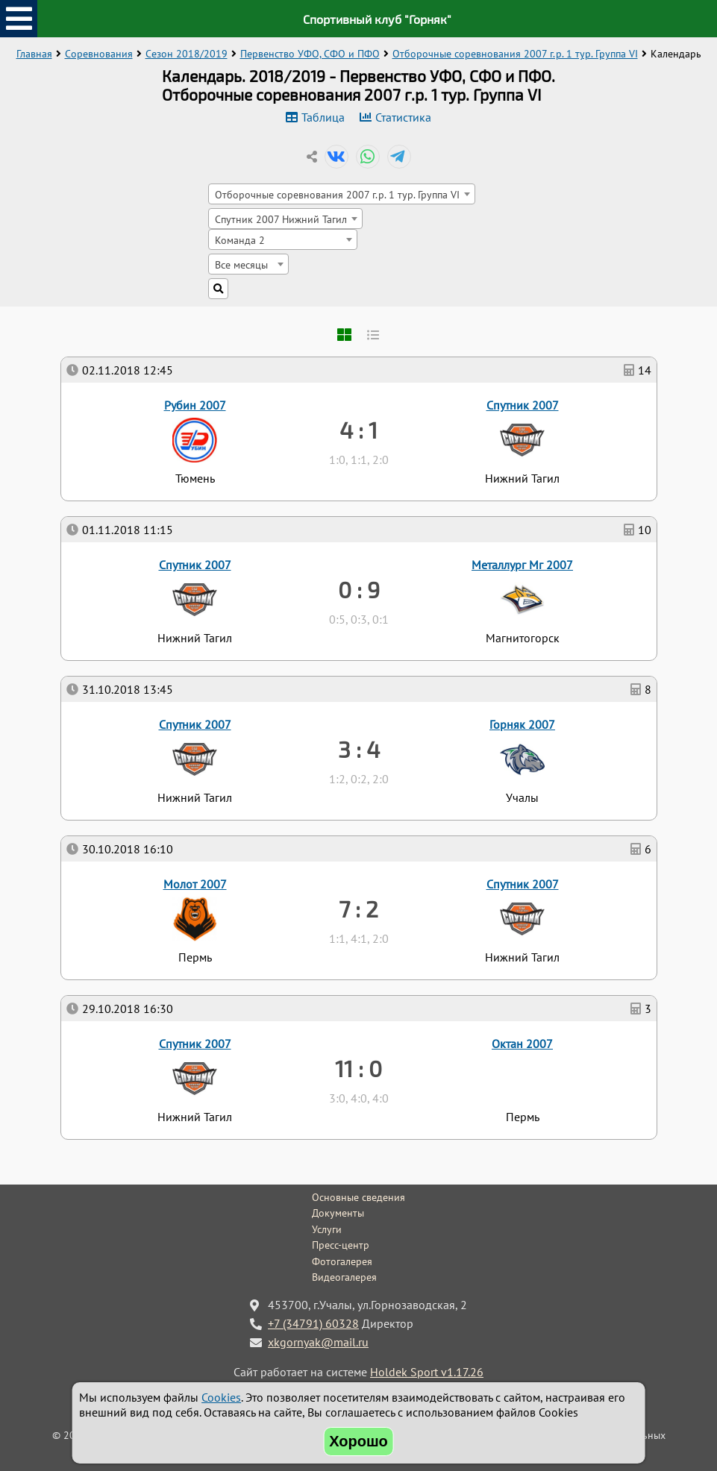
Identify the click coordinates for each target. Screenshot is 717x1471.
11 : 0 (358, 1068)
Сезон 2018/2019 (186, 53)
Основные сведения (358, 1197)
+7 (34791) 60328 (313, 1323)
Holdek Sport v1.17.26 (426, 1371)
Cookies (221, 1397)
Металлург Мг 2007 (522, 564)
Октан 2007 (522, 1043)
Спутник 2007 (195, 1043)
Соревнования (99, 53)
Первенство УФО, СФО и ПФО (310, 53)
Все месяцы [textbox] (241, 264)
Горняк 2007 (522, 724)
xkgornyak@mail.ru (318, 1342)
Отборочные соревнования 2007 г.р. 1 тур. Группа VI (515, 53)
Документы (338, 1213)
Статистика (403, 117)
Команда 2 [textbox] (240, 240)
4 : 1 (358, 429)
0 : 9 (359, 589)
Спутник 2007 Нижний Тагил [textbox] (281, 219)
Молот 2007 (195, 883)
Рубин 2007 (195, 405)
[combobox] (341, 194)
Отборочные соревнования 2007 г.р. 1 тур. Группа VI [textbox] (337, 194)
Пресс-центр (340, 1245)
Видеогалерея (344, 1277)
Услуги (327, 1229)
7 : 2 (358, 908)
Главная (34, 53)
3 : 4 (359, 749)
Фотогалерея (342, 1261)
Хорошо (358, 1441)
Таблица (323, 117)
